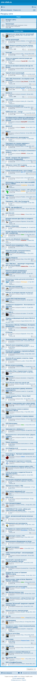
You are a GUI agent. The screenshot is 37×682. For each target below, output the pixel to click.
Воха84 (23, 612)
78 (30, 97)
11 (28, 76)
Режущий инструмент (12, 547)
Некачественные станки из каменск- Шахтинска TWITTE (17, 409)
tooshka (23, 588)
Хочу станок (9, 639)
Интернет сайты (11, 19)
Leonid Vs (23, 273)
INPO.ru (8, 131)
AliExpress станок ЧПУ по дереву (16, 165)
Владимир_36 (24, 227)
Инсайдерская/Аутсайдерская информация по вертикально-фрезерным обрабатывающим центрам (21, 119)
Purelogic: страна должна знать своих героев (20, 403)
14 (30, 55)
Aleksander (24, 327)
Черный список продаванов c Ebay (17, 245)
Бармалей (23, 333)
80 (35, 97)
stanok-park (24, 555)
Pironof (22, 663)
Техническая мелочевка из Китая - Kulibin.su (20, 339)
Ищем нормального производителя (17, 137)
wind (22, 177)
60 (35, 49)
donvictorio (23, 378)
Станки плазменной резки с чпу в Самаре (19, 170)
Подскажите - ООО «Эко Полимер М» (17, 201)
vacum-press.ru (25, 443)
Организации (10, 24)
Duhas (22, 353)
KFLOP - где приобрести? (14, 207)
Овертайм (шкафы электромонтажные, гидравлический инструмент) (18, 251)
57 (28, 49)
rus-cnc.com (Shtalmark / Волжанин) (17, 239)
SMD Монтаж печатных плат (15, 592)
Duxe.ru (8, 176)
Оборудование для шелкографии (16, 586)
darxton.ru (9, 93)
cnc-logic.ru (9, 312)
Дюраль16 (9, 126)
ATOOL (23, 504)
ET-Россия (9, 332)
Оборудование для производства (16, 523)
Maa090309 (24, 449)
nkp (22, 398)
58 (30, 49)
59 (32, 49)
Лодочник (23, 221)
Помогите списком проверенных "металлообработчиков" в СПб (16, 271)
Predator (23, 196)
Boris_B (22, 621)
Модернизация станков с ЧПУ (15, 536)
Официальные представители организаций (20, 34)
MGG (22, 68)
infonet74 (23, 628)
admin (21, 548)
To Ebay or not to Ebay (13, 633)
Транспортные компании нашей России (18, 87)
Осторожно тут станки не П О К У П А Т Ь (19, 529)
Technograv (24, 281)
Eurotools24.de (24, 568)
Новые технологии (12, 442)
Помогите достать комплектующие (17, 610)
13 (28, 55)
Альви (22, 166)
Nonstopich (23, 253)
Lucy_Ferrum (24, 81)
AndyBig (22, 384)
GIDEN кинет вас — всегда (14, 111)
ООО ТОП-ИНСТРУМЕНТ (13, 503)
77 (28, 97)
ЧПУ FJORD (9, 100)
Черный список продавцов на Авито (17, 345)
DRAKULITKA (24, 266)
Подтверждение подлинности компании (18, 461)
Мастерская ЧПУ (11, 657)
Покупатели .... (10, 376)
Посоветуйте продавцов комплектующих (19, 479)
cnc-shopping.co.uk (12, 448)
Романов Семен (25, 640)
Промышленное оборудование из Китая (18, 541)
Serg (22, 259)
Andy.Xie (22, 467)
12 (30, 76)
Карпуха (23, 419)
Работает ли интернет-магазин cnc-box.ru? (19, 292)
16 (35, 55)
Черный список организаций (15, 73)
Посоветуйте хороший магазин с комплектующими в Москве (16, 560)
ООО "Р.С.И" (10, 497)
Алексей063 (24, 202)
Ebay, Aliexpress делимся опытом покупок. (19, 45)
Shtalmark (23, 240)
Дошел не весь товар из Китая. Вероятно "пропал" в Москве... (19, 580)
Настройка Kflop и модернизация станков (19, 371)
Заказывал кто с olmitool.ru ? (15, 429)
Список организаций (12, 39)
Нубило (23, 456)
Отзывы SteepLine (12, 258)
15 (32, 55)
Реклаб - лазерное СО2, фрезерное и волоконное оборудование (17, 158)
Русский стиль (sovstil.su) (14, 286)
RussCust (22, 133)
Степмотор (24, 185)
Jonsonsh (23, 94)
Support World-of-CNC (26, 321)
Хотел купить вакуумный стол (15, 491)
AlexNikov (22, 492)
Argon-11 (23, 288)
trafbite (22, 366)
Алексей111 (24, 511)
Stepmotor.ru (10, 195)
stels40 (22, 74)
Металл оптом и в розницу (14, 365)
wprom (22, 542)
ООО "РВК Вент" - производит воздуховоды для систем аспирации (20, 264)
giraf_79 (23, 172)
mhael (22, 524)
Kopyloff (23, 430)
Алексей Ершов (25, 498)
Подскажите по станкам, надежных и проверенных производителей (17, 144)
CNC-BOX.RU (10, 646)
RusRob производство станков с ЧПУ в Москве (21, 190)
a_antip (23, 361)
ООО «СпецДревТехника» (14, 662)
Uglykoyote (23, 481)
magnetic (22, 404)
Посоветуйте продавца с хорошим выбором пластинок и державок (20, 351)
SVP (22, 340)
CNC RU (8, 616)
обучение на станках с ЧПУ (14, 485)
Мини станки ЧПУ (11, 567)
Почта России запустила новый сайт (17, 382)
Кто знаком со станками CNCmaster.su (18, 652)
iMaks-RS (23, 46)
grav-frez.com (10, 213)
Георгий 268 (24, 61)
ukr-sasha (23, 313)
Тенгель (23, 88)
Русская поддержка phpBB (18, 678)
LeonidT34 (23, 138)
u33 (22, 107)
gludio (22, 593)
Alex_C (22, 246)
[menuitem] (3, 7)
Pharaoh (23, 518)
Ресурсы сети (6, 14)
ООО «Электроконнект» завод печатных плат (20, 598)
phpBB (15, 676)
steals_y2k (23, 101)
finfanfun (23, 41)
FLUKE (22, 208)
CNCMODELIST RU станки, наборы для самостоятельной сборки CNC (18, 509)
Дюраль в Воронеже (12, 226)
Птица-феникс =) (25, 346)
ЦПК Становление (25, 487)
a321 (22, 53)
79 (32, 97)
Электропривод (11, 620)
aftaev (22, 234)
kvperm (23, 127)
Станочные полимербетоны (15, 106)
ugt (21, 606)
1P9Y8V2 (23, 153)
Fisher (22, 617)
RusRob (23, 191)
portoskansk (24, 530)
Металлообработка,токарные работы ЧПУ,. (19, 466)
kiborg (22, 214)
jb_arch (23, 113)
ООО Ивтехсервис (11, 423)
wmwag (23, 575)
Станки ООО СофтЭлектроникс (16, 298)
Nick (22, 35)
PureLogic (9, 52)
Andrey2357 (24, 121)
